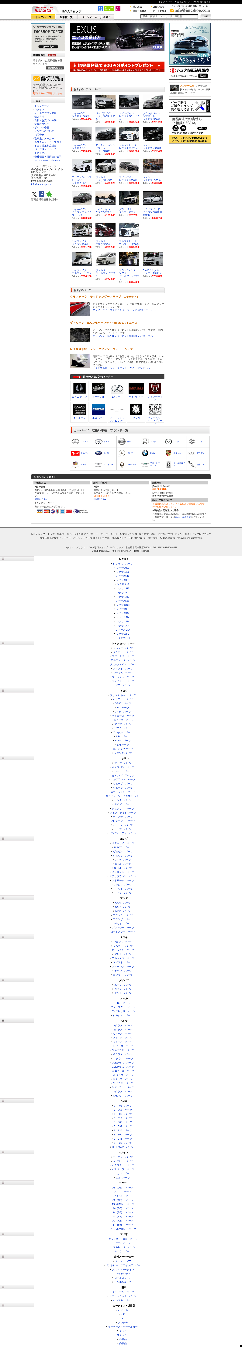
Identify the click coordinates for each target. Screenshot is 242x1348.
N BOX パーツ (123, 847)
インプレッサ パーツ (123, 1011)
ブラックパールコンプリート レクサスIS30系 (152, 116)
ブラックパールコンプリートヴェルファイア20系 (129, 275)
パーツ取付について (45, 149)
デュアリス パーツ (123, 808)
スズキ (199, 441)
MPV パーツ (122, 911)
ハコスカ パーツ (123, 1300)
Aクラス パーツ (122, 1037)
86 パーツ (123, 707)
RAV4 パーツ (123, 740)
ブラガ (136, 417)
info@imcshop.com (41, 184)
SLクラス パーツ (123, 1083)
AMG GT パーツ (123, 1095)
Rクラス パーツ (122, 1079)
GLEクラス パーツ (123, 1062)
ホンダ (153, 441)
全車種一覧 (66, 17)
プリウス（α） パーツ (123, 695)
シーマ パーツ (123, 771)
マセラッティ (123, 1273)
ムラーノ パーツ (123, 825)
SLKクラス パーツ (123, 1087)
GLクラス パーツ (123, 1058)
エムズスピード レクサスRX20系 (128, 147)
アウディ (200, 453)
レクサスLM (123, 633)
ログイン (39, 109)
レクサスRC (123, 596)
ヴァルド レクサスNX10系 (152, 147)
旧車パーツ (201, 464)
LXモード (117, 396)
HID (123, 1314)
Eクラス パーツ (122, 1029)
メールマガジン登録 (45, 113)
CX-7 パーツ (123, 906)
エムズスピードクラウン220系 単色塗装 (152, 212)
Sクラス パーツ (122, 1025)
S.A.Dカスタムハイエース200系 (152, 272)
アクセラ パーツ (123, 915)
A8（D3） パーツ (122, 1187)
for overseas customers (47, 160)
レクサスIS (123, 584)
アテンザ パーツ (123, 919)
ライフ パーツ (123, 892)
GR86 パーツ (123, 703)
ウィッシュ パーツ (123, 677)
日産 (129, 441)
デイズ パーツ (123, 804)
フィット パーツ (123, 888)
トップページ (43, 17)
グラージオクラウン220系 (127, 211)
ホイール (123, 1310)
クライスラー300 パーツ (123, 1239)
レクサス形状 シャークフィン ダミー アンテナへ (121, 368)
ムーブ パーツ (123, 984)
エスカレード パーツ (123, 1247)
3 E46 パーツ (123, 1138)
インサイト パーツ (123, 872)
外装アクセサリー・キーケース (95, 534)
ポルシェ (177, 453)
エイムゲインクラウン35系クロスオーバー (82, 212)
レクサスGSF (123, 576)
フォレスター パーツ (123, 1007)
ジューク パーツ (123, 787)
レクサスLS (122, 567)
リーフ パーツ (123, 829)
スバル (106, 453)
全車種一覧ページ (66, 534)
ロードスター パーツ (123, 931)
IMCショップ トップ (43, 534)
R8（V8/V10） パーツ (123, 1229)
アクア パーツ (123, 724)
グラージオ (98, 396)
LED (122, 1318)
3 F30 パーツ (123, 1130)
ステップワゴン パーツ (123, 876)
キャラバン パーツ (123, 767)
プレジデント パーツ (123, 820)
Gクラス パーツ (122, 1054)
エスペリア (98, 417)
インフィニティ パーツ (123, 833)
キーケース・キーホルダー (123, 1326)
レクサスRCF (123, 600)
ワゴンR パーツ (122, 941)
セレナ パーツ (123, 800)
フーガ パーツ (123, 763)
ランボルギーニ (123, 1282)
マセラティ (132, 464)
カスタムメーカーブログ (47, 142)
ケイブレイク (136, 396)
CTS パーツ (123, 1243)
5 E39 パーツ (123, 1126)
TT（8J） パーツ (123, 1224)
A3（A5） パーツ (122, 1220)
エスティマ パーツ (123, 748)
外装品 (123, 1339)
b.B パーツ (123, 736)
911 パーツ (123, 1177)
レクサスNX (123, 617)
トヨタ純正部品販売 (45, 145)
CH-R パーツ (123, 711)
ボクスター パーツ (123, 1165)
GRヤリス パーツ (122, 720)
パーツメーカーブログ (85, 538)
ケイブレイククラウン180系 (80, 243)
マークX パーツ (122, 672)
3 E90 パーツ (123, 1134)
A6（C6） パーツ (122, 1200)
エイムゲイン (79, 396)
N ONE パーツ (123, 868)
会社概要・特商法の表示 (47, 156)
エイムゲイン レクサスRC (79, 147)
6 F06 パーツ (123, 1114)
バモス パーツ (123, 884)
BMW (152, 453)
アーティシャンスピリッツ (117, 419)
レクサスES (122, 580)
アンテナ (123, 1322)
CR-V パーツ (123, 859)
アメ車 (83, 464)
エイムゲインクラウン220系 (103, 211)
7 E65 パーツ (123, 1109)
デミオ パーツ (123, 923)
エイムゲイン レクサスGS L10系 (129, 116)
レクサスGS (123, 571)
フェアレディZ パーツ (123, 812)
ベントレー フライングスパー (123, 1265)
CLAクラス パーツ (123, 1050)
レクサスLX (122, 609)
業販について (41, 124)
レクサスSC (123, 605)
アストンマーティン (123, 1269)
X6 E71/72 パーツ (123, 1147)
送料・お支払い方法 (45, 120)
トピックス (40, 152)
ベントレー (108, 464)
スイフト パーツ (123, 962)
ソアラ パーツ (123, 728)
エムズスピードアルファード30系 (129, 243)
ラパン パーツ (123, 970)
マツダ (176, 441)
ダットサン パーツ (123, 1292)
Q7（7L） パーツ (122, 1196)
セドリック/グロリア (123, 775)
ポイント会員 (41, 127)
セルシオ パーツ (123, 648)
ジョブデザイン (155, 398)
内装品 (123, 1343)
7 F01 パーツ (123, 1105)
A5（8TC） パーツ (123, 1204)
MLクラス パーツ (122, 1075)
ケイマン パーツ (123, 1161)
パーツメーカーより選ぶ (95, 17)
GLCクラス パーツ (123, 1071)
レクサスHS (123, 588)
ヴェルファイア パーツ (123, 664)
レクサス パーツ (123, 563)
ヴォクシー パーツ (123, 681)
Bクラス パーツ (122, 1041)
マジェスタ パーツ (123, 656)
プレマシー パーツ (123, 927)
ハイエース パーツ (123, 715)
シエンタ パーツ (123, 753)
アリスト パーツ (123, 668)
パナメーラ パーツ (123, 1169)
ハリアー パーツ (123, 699)
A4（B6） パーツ (122, 1208)
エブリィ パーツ (123, 974)
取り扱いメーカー (44, 138)
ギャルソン (79, 417)
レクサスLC (123, 592)
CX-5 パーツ (123, 902)
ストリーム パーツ (123, 880)
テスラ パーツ (123, 1251)
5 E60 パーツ (123, 1122)
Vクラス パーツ (122, 1091)
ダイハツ (84, 453)
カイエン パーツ (123, 1157)
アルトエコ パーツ (123, 958)
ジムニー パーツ (123, 946)
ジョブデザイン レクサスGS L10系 (105, 116)
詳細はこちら (41, 499)
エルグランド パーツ (123, 779)
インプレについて (44, 131)
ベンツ (130, 453)
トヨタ (106, 441)
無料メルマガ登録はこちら (47, 93)
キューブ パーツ (123, 783)
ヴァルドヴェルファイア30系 (105, 273)
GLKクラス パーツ (123, 1066)
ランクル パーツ (123, 732)
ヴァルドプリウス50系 (102, 243)
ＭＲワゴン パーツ (123, 950)
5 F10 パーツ (123, 1118)
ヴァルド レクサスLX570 (103, 179)
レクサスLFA (123, 629)
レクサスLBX (123, 638)
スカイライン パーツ (123, 791)
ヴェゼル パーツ (123, 851)
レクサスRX (123, 613)
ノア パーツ (123, 685)
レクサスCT (122, 625)
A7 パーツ (123, 1191)
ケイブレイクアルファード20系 (82, 272)
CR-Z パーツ (123, 863)
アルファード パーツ (123, 660)
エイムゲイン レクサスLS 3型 (80, 115)
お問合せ (39, 134)
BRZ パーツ (123, 1003)
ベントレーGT (123, 1261)
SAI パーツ (123, 744)
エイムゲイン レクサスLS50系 (128, 179)
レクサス (84, 441)
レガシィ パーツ (123, 1015)
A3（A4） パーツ (122, 1216)
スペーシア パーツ (123, 966)
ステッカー (123, 1335)
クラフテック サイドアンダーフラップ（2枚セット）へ (124, 309)
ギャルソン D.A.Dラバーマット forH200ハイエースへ (123, 336)
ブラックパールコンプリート (155, 420)
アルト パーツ (123, 954)
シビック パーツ (123, 855)
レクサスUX (123, 621)
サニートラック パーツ (123, 1296)
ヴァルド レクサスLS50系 (152, 179)
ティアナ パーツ (123, 816)
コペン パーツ (123, 989)
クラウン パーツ (123, 652)
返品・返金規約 (183, 517)
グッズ (123, 1330)
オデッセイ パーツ (123, 843)
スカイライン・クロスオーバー (123, 796)
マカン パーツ (123, 1173)
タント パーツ (123, 993)
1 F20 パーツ (123, 1142)
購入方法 (39, 116)
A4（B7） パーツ (122, 1212)
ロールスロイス (123, 1277)
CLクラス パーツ (123, 1046)
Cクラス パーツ (122, 1033)
